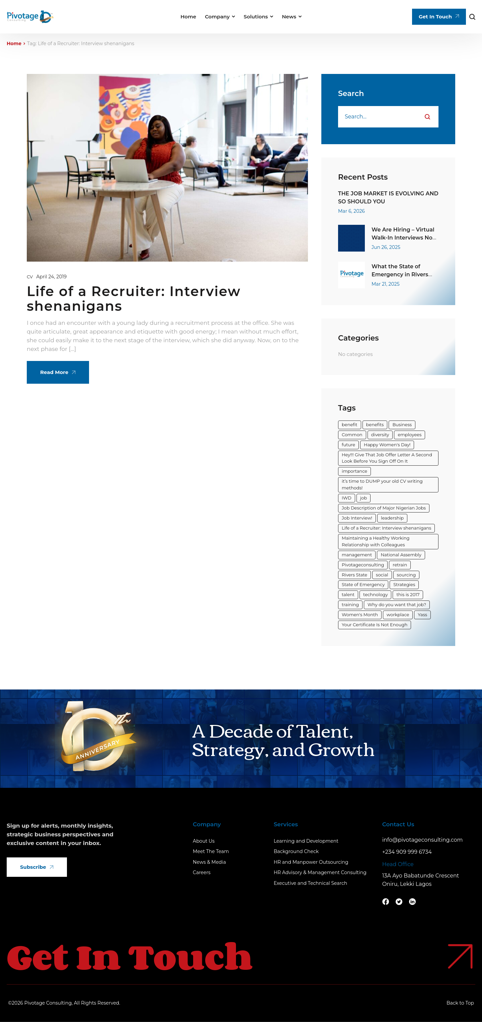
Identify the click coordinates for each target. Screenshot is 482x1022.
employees (409, 434)
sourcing (406, 574)
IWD (346, 497)
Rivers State (354, 574)
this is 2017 (407, 594)
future (348, 444)
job (363, 497)
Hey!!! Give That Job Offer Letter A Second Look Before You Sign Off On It (387, 458)
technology (375, 594)
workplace (398, 614)
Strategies (404, 584)
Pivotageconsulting (363, 564)
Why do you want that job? (397, 604)
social (382, 574)
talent (348, 594)
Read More (58, 372)
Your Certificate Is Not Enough (374, 624)
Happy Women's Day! (387, 444)
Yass (422, 614)
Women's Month (360, 614)
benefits (375, 424)
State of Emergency (363, 584)
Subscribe (37, 867)
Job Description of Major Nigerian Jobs (384, 507)
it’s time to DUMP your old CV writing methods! (382, 484)
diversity (380, 434)
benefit (349, 424)
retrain (400, 564)
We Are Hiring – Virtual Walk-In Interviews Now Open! (404, 237)
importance (354, 471)
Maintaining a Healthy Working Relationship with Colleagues (376, 541)
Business (402, 424)
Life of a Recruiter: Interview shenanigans (134, 298)
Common (352, 434)
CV (30, 276)
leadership (392, 518)
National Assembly (401, 554)
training (350, 604)
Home (14, 43)
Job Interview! (357, 518)
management (357, 554)
